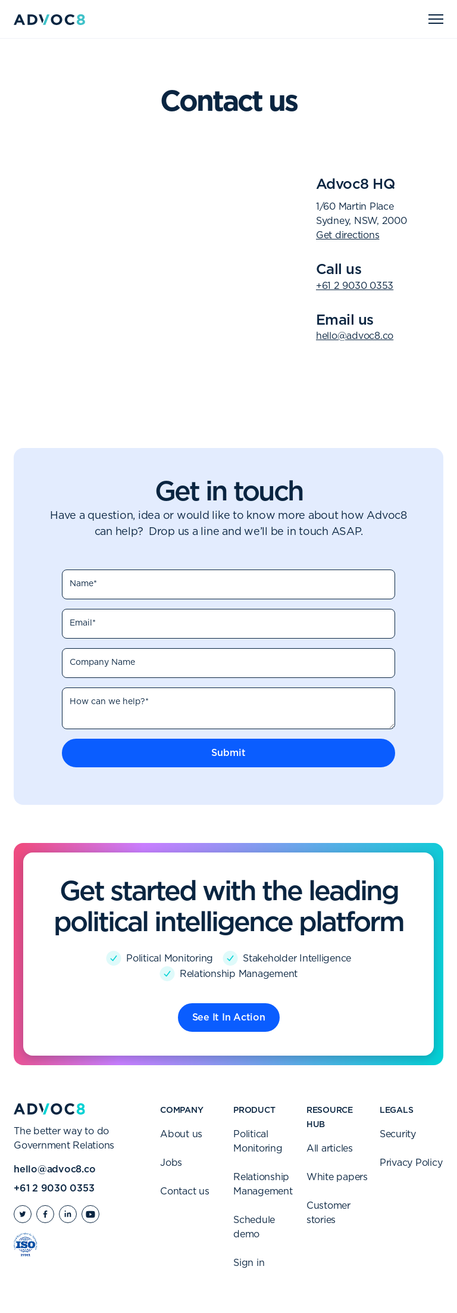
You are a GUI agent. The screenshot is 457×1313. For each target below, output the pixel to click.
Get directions (348, 235)
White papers (337, 1177)
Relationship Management (263, 1184)
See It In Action (228, 1017)
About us (181, 1134)
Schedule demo (254, 1227)
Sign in (248, 1263)
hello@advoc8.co (354, 336)
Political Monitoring (258, 1141)
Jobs (171, 1163)
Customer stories (328, 1213)
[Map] (155, 255)
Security (398, 1134)
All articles (329, 1148)
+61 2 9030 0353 (354, 286)
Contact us (184, 1191)
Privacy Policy (411, 1163)
